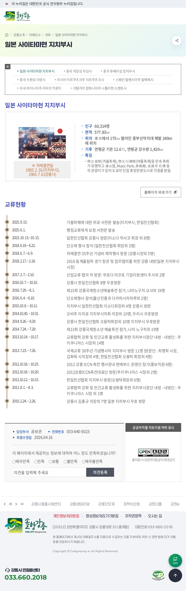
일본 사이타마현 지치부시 (35, 71)
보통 (55, 461)
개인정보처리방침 (66, 516)
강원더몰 (155, 504)
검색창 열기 (170, 15)
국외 (48, 34)
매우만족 (23, 461)
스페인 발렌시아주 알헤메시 (133, 79)
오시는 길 (155, 516)
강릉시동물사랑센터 (46, 504)
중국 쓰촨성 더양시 (31, 79)
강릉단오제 (106, 504)
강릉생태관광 (80, 504)
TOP (175, 575)
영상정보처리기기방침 (102, 516)
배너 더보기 (22, 504)
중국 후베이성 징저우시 (118, 71)
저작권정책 (133, 516)
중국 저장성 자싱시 (78, 71)
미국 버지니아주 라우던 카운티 (39, 88)
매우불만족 (94, 461)
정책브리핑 (131, 504)
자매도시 (34, 34)
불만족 (72, 461)
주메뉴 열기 (180, 15)
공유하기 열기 (176, 40)
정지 (10, 504)
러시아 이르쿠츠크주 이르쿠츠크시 (79, 79)
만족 (40, 461)
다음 (16, 504)
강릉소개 (18, 34)
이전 (4, 504)
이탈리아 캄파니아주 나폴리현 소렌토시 (99, 88)
